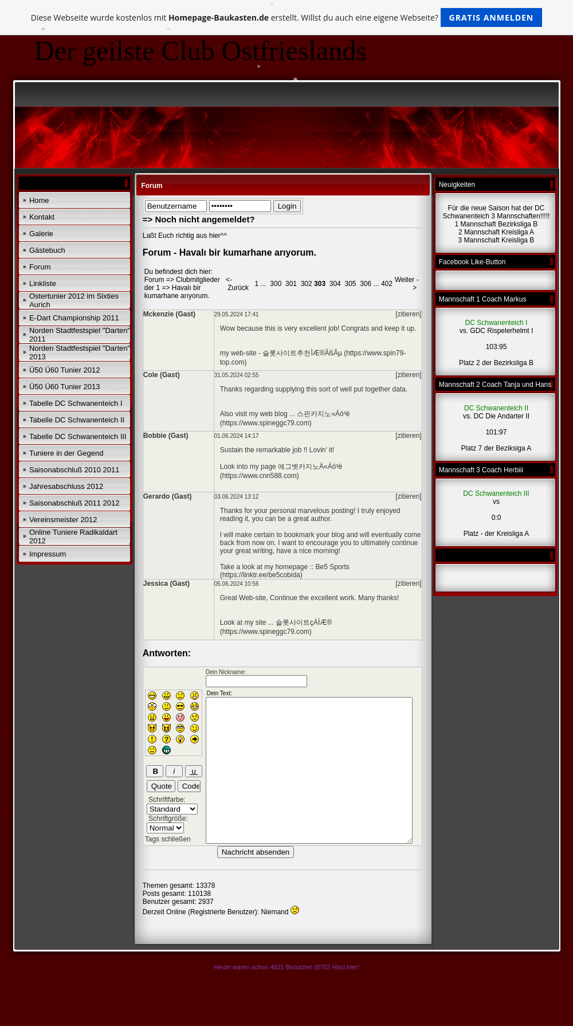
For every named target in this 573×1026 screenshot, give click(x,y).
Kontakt (41, 217)
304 (335, 284)
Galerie (41, 233)
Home (39, 200)
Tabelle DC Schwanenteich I (76, 403)
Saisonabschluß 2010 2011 (74, 469)
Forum (40, 267)
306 (365, 284)
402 (387, 284)
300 (275, 284)
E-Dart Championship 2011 (74, 318)
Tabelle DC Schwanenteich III (78, 436)
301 (291, 284)
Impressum (47, 554)
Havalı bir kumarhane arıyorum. (177, 292)
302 (306, 284)
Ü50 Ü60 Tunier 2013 (64, 386)
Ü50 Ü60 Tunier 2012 (64, 370)
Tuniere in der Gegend (66, 453)
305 (350, 284)
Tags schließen (168, 839)
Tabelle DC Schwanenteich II (76, 420)
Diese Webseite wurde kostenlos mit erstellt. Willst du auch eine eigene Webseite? (287, 17)
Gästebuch (47, 250)
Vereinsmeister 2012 (63, 519)
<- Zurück (237, 284)
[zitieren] (408, 314)
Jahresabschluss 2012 (66, 486)
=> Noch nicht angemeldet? (199, 219)
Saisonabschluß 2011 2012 (74, 503)
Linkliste (42, 283)
